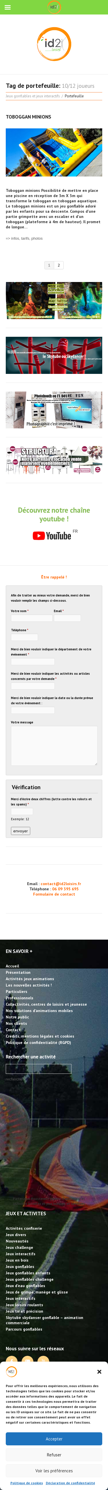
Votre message (22, 722)
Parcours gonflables (24, 1329)
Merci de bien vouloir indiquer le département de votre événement (51, 651)
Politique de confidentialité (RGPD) (38, 1042)
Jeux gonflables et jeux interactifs (33, 96)
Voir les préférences (54, 1470)
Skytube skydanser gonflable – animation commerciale (44, 1320)
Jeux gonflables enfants (28, 1273)
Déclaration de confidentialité (70, 1483)
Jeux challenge (19, 1247)
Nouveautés (17, 1241)
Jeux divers (16, 1234)
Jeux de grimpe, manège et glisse (37, 1292)
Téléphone (19, 630)
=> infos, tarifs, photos (24, 238)
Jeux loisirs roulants (24, 1304)
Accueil (12, 966)
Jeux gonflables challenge (30, 1279)
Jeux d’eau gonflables (25, 1285)
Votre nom (20, 611)
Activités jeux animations (30, 978)
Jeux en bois (17, 1260)
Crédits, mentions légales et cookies (40, 1036)
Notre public (17, 1017)
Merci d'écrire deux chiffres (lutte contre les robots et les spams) (51, 801)
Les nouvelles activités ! (29, 985)
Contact (13, 1029)
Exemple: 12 (20, 819)
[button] (99, 1372)
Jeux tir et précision (24, 1311)
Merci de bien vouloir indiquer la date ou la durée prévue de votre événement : (52, 700)
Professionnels (19, 997)
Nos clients (16, 1023)
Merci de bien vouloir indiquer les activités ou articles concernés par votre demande (50, 676)
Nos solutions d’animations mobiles (39, 1010)
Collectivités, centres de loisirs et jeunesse (46, 1004)
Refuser (54, 1455)
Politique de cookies (26, 1483)
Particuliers (16, 991)
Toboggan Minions (28, 117)
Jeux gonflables (20, 1266)
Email (59, 611)
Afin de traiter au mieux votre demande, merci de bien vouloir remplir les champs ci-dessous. (50, 598)
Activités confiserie (24, 1228)
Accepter (54, 1439)
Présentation (18, 972)
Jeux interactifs (20, 1253)
